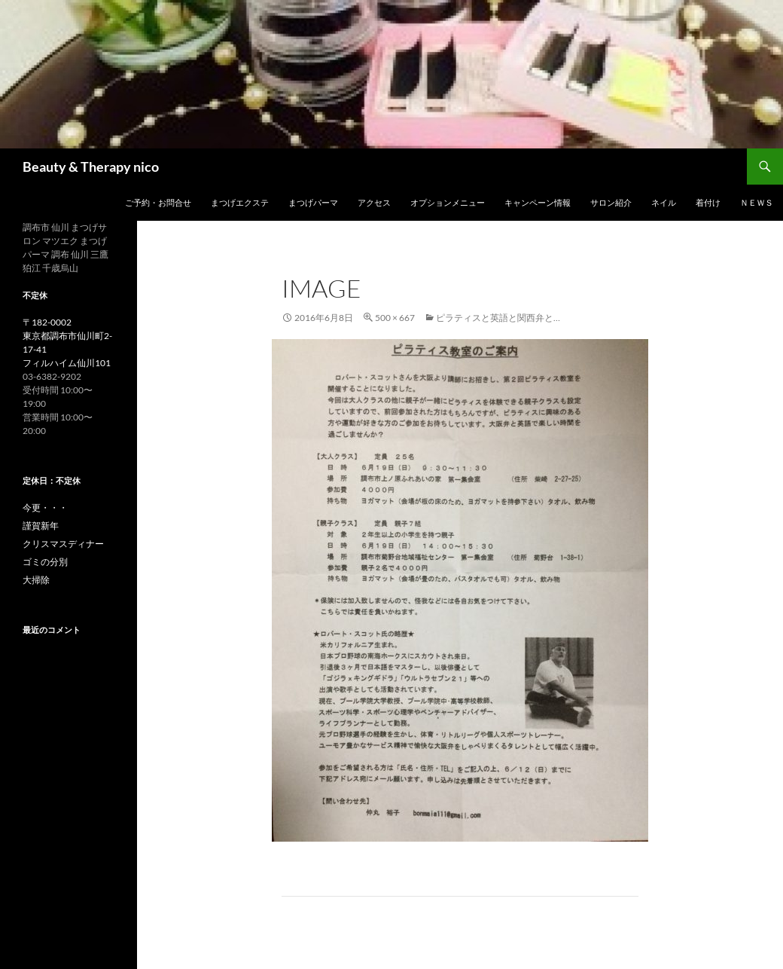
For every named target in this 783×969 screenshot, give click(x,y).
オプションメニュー (447, 202)
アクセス (374, 202)
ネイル (663, 202)
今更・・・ (45, 507)
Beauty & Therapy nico (97, 166)
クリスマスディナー (63, 543)
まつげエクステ (240, 202)
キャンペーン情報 (537, 202)
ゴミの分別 (45, 561)
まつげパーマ (313, 202)
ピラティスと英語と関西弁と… (498, 317)
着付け (708, 202)
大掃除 (36, 579)
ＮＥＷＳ (756, 202)
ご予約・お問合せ (158, 202)
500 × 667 (395, 317)
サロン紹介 (611, 202)
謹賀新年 (41, 525)
